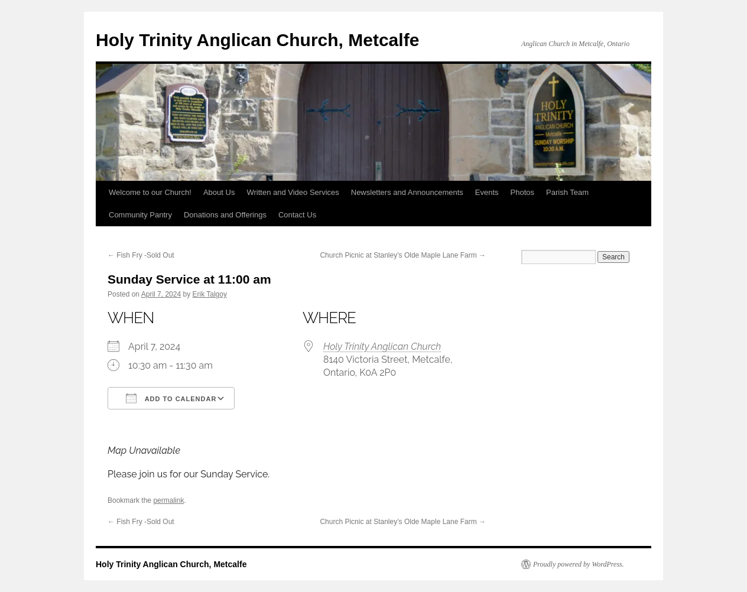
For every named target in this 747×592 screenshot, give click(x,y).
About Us (219, 192)
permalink (168, 500)
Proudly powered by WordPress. (578, 564)
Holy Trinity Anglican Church (382, 346)
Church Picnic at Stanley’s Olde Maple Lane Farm (403, 255)
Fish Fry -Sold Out (141, 255)
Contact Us (297, 214)
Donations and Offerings (225, 214)
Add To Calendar (171, 398)
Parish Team (567, 192)
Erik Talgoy (209, 294)
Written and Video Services (292, 192)
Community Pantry (140, 214)
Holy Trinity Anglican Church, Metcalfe (257, 40)
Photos (522, 192)
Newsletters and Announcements (407, 192)
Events (487, 192)
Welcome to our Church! (150, 192)
